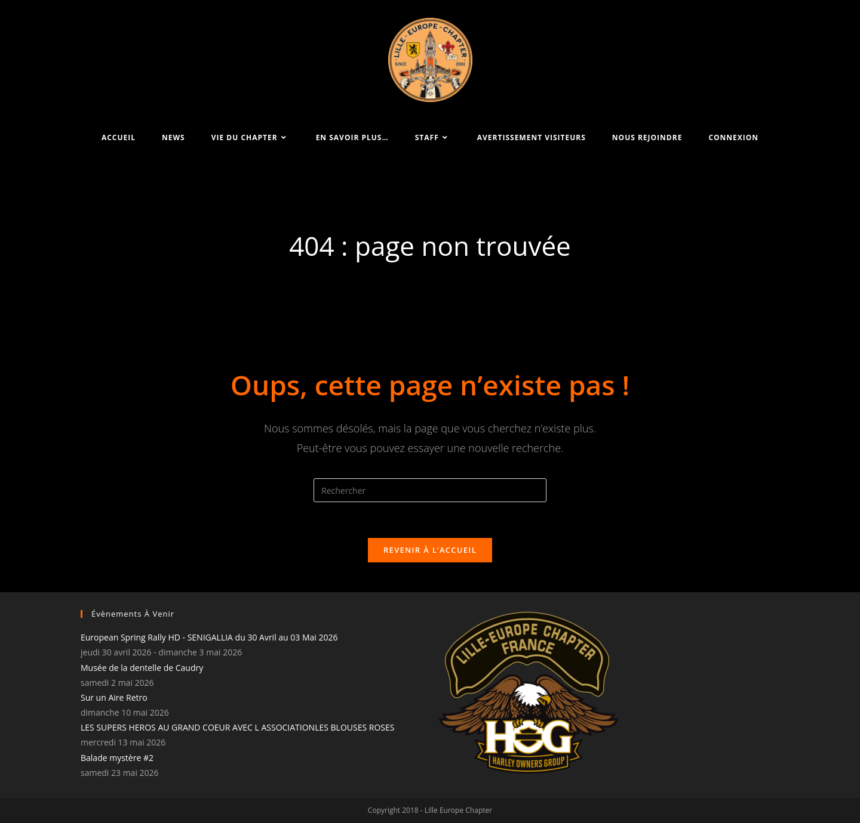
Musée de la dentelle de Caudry (142, 667)
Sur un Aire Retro (114, 697)
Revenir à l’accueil (430, 549)
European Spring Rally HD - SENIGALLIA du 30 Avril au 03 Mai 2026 (209, 637)
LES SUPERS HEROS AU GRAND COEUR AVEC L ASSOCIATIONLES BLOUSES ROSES (237, 727)
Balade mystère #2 (117, 757)
